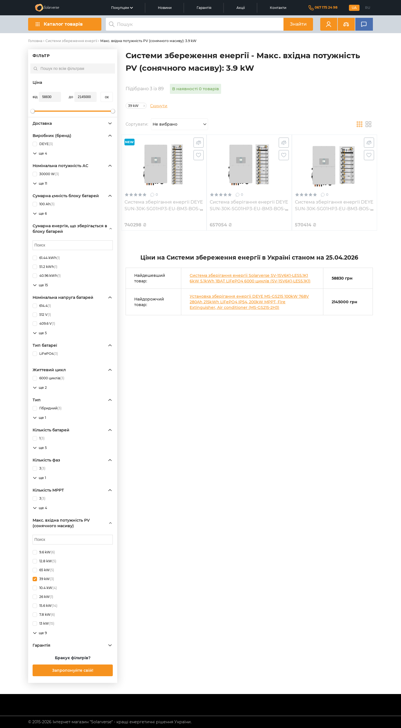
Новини (165, 8)
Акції (240, 8)
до (71, 97)
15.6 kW (45, 606)
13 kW (43, 623)
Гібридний (47, 408)
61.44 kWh (46, 258)
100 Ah (44, 204)
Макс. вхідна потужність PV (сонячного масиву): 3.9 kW (148, 41)
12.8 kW (44, 561)
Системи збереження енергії (71, 41)
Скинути (158, 105)
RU (367, 8)
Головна (35, 41)
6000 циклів (48, 378)
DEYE (43, 144)
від (35, 97)
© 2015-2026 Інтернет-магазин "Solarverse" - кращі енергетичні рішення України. (110, 721)
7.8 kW (44, 614)
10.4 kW (45, 588)
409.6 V (44, 323)
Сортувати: (137, 124)
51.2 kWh (45, 267)
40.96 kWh (47, 275)
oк (107, 97)
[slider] (33, 111)
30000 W (46, 174)
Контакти (278, 8)
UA (354, 8)
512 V (42, 314)
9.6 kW (44, 552)
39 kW (43, 579)
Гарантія (204, 8)
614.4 (42, 306)
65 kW (43, 570)
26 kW (43, 597)
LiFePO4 (45, 353)
